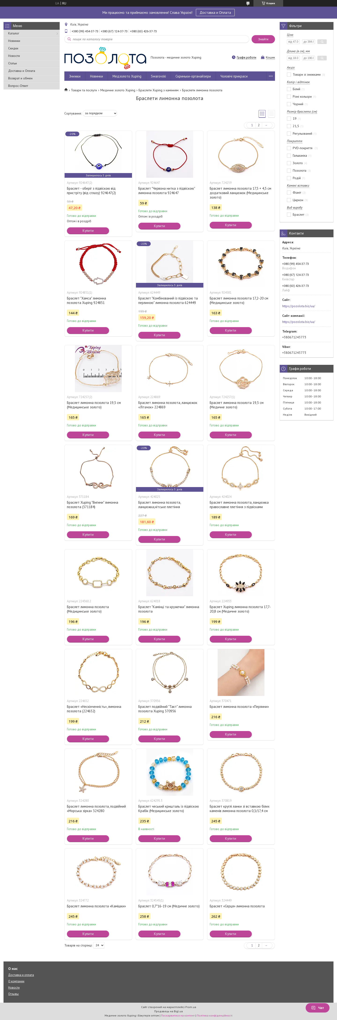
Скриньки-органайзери (193, 76)
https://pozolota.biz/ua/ (298, 306)
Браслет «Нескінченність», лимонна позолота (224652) (94, 708)
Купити (88, 230)
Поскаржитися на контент (178, 1015)
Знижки (75, 76)
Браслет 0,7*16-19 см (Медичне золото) (169, 906)
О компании (16, 981)
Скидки (13, 48)
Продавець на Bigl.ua (168, 1011)
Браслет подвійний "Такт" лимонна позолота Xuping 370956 (165, 708)
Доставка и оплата (21, 975)
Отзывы (13, 994)
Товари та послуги (84, 90)
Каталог (13, 33)
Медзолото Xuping (127, 76)
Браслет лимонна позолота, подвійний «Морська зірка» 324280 (96, 808)
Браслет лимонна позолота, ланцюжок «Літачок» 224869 (167, 404)
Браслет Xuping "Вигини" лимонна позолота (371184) (92, 504)
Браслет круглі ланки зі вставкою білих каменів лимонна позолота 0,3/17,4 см (240, 808)
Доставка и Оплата (215, 12)
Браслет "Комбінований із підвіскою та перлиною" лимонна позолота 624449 (168, 300)
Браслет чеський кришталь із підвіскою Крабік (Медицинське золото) (168, 808)
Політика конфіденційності (214, 1015)
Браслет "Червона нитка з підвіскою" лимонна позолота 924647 (166, 190)
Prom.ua (190, 1007)
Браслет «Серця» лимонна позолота (237, 906)
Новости (14, 56)
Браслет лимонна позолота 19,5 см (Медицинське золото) (94, 404)
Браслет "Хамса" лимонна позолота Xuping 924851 (86, 300)
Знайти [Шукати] (263, 39)
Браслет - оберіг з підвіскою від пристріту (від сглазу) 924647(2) (91, 190)
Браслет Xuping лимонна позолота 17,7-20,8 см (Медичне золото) (240, 609)
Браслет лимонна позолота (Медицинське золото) (88, 609)
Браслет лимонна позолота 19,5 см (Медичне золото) (237, 404)
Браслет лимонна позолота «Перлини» (239, 706)
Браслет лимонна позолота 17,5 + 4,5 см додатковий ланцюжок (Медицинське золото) (240, 193)
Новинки (14, 41)
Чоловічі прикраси (234, 76)
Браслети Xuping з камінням (159, 90)
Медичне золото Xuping (117, 90)
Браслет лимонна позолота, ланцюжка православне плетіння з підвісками (239, 504)
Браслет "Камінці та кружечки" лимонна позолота (168, 609)
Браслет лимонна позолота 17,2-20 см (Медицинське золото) (239, 300)
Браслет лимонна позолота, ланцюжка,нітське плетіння (159, 504)
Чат (317, 1008)
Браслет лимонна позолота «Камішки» (96, 906)
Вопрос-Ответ (18, 86)
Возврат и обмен (20, 78)
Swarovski (158, 76)
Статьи (12, 63)
